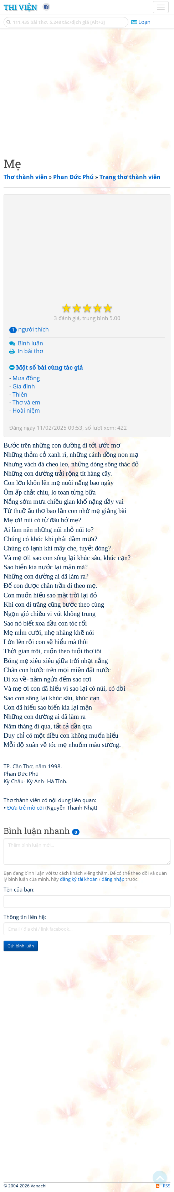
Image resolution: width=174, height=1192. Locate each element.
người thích (29, 329)
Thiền (19, 394)
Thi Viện (20, 7)
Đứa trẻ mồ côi (25, 807)
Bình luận (30, 343)
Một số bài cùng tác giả (46, 367)
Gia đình (23, 386)
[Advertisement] (87, 91)
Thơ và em (26, 402)
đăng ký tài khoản (79, 879)
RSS (163, 1186)
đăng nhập (113, 879)
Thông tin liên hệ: (25, 916)
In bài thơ (30, 351)
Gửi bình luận (20, 946)
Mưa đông (26, 378)
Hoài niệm (26, 410)
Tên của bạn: (19, 889)
